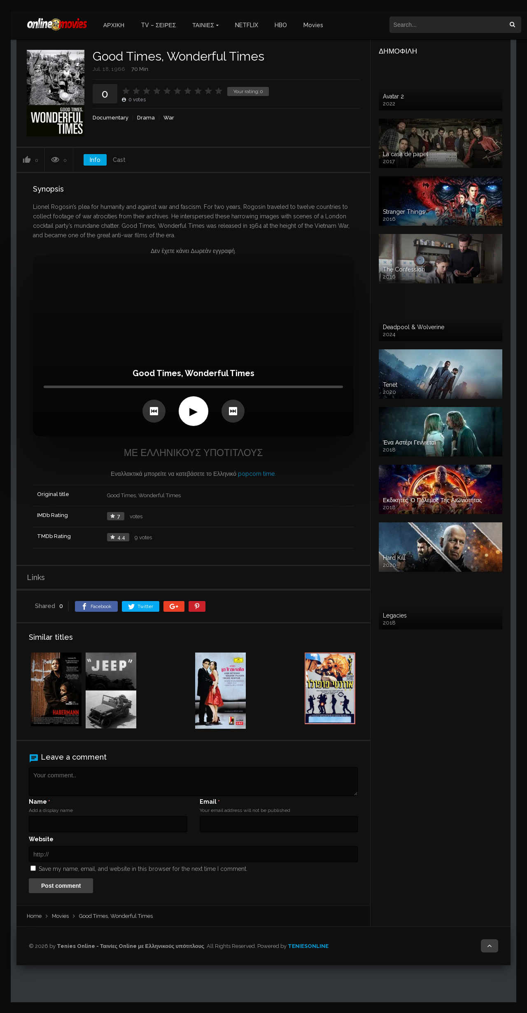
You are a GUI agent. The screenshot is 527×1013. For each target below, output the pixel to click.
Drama (146, 117)
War (168, 117)
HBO (281, 25)
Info (95, 160)
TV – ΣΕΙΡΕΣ (158, 25)
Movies (313, 25)
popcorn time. (257, 473)
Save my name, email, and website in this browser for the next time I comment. (143, 869)
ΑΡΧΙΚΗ (113, 25)
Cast (119, 160)
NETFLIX (246, 25)
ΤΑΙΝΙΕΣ (203, 25)
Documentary (110, 117)
